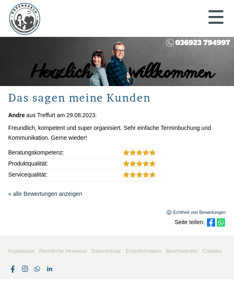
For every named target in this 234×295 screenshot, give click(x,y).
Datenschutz (106, 251)
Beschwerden (182, 251)
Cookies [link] (212, 251)
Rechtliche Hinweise (63, 251)
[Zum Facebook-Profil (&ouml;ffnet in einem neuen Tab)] (13, 269)
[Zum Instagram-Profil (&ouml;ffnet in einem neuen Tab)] (25, 269)
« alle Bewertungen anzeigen (45, 194)
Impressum (21, 251)
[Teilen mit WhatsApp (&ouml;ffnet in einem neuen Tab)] (221, 222)
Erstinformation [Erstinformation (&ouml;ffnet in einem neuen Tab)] (143, 251)
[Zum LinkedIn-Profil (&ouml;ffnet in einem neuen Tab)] (49, 269)
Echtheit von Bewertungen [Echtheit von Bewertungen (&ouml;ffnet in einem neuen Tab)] (199, 212)
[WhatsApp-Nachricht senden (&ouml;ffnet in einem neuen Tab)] (37, 269)
